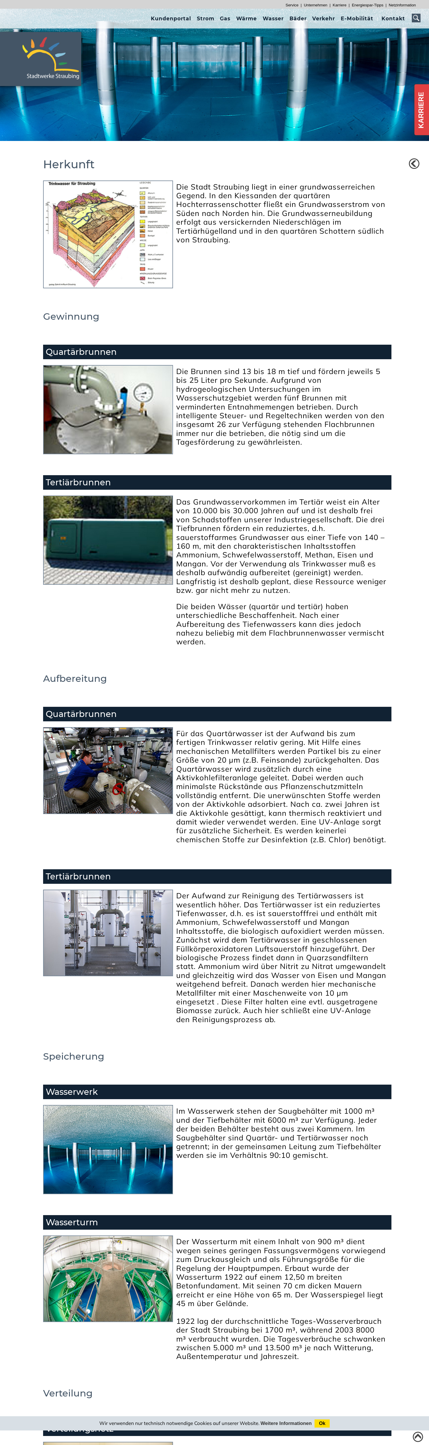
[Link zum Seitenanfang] (418, 1437)
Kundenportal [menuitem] (171, 18)
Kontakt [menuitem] (393, 18)
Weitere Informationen (286, 1423)
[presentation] (171, 18)
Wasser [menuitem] (273, 18)
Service (292, 5)
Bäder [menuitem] (298, 18)
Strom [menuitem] (205, 18)
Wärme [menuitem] (246, 18)
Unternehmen (315, 5)
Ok (322, 1423)
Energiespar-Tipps (367, 5)
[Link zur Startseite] (54, 82)
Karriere (339, 5)
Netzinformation (402, 5)
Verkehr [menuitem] (323, 18)
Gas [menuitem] (225, 18)
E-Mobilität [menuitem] (357, 18)
